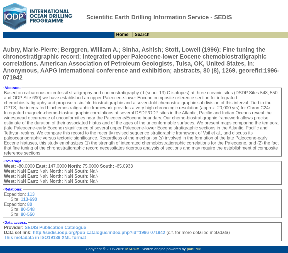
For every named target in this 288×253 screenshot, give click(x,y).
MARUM (132, 249)
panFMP (194, 249)
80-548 (28, 209)
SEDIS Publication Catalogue (55, 227)
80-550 (28, 214)
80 (29, 204)
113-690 (29, 199)
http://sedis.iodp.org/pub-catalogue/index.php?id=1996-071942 (99, 232)
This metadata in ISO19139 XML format (45, 237)
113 (31, 194)
